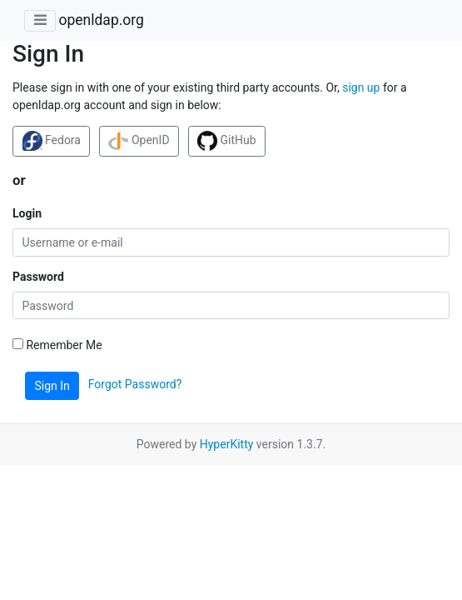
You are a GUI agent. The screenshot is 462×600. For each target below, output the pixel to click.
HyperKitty (227, 444)
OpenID (138, 141)
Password (38, 276)
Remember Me (57, 345)
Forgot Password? (135, 385)
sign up (361, 87)
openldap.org (100, 20)
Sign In (52, 385)
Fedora (51, 141)
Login (27, 213)
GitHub (226, 141)
